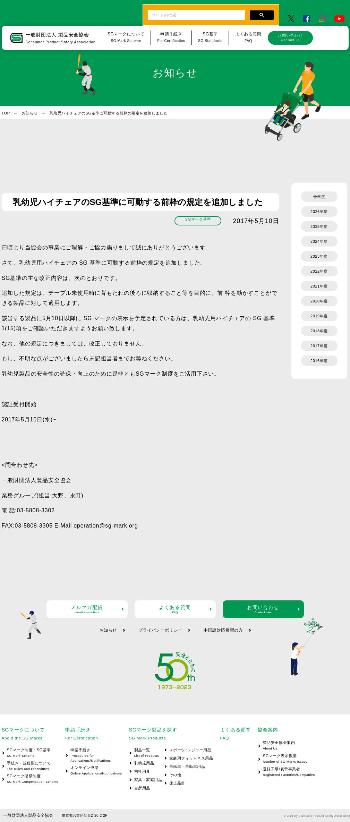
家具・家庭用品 (148, 780)
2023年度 (319, 256)
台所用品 (142, 788)
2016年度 (319, 361)
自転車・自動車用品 (187, 766)
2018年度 (319, 331)
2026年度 (319, 211)
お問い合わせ (290, 37)
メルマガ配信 (87, 609)
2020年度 (319, 301)
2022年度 (319, 271)
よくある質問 (175, 609)
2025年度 (319, 226)
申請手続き (93, 755)
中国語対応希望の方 (223, 630)
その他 (175, 775)
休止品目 (177, 783)
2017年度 (319, 346)
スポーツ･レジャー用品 (190, 750)
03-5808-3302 (36, 510)
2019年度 (319, 316)
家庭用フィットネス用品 (191, 758)
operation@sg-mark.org (106, 526)
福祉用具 (142, 771)
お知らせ (30, 113)
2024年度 (319, 241)
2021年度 (319, 286)
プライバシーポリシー (160, 630)
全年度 (319, 197)
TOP (6, 113)
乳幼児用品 (144, 763)
